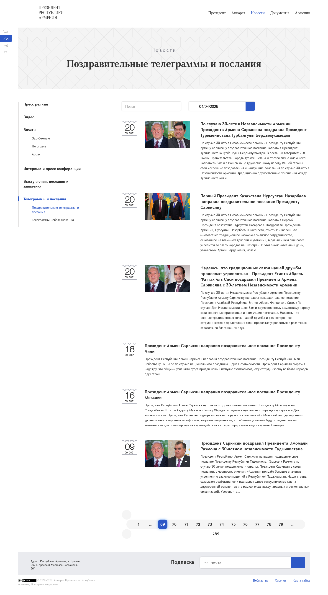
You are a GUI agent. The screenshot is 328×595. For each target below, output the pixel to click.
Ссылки (280, 580)
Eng (5, 45)
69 (162, 524)
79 (281, 524)
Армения (302, 13)
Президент (217, 13)
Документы (279, 13)
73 (210, 524)
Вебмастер (260, 580)
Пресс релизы (35, 104)
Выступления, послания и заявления (45, 183)
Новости (258, 13)
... (194, 106)
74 (222, 524)
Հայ (5, 31)
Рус (6, 38)
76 (245, 524)
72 (198, 524)
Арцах (36, 154)
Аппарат (238, 13)
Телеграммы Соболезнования (53, 220)
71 (186, 524)
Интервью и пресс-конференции (52, 168)
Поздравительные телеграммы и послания (55, 209)
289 (216, 533)
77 (257, 524)
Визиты (29, 129)
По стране (39, 146)
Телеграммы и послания (44, 198)
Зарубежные (41, 138)
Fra (4, 52)
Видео (28, 116)
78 (269, 524)
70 (174, 524)
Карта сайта (301, 580)
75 (233, 524)
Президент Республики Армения (51, 13)
